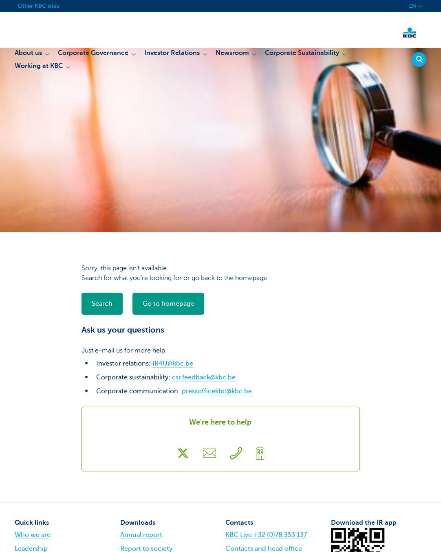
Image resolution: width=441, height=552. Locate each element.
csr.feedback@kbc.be (204, 377)
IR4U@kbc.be (172, 363)
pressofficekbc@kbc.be (217, 391)
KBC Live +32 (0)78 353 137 (266, 535)
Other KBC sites (38, 6)
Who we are (33, 535)
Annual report (141, 535)
